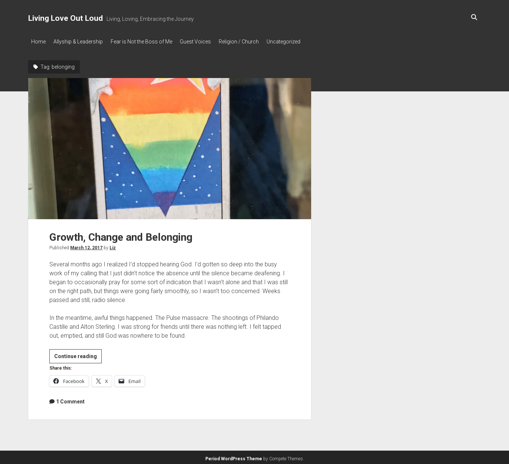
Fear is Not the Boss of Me (148, 42)
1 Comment (70, 399)
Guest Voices (205, 42)
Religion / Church (252, 42)
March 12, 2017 (86, 246)
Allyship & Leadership (81, 42)
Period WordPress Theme (233, 456)
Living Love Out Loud (65, 18)
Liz (113, 246)
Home (38, 42)
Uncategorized (300, 42)
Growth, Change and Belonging (169, 146)
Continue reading (78, 355)
